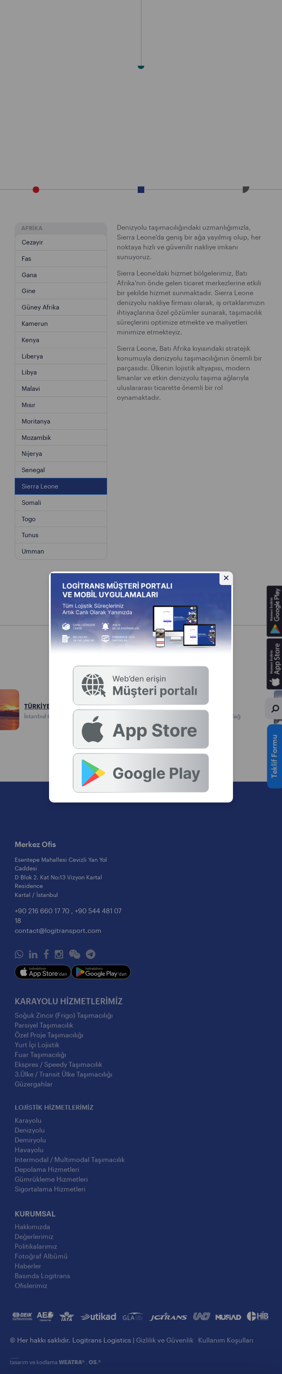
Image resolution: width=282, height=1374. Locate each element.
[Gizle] (226, 578)
